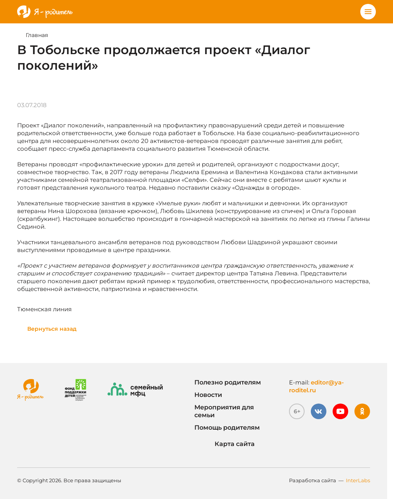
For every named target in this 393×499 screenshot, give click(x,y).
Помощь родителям (227, 427)
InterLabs (358, 480)
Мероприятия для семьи (224, 411)
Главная (37, 35)
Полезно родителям (227, 382)
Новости (208, 394)
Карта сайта (224, 444)
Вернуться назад (52, 329)
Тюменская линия (44, 309)
